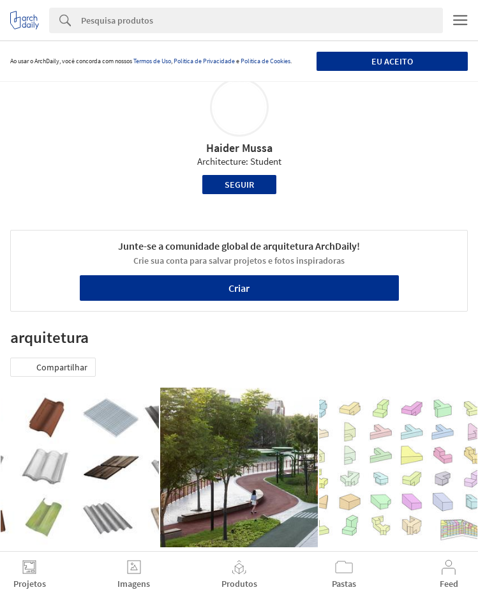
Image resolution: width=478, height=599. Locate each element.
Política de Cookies (265, 61)
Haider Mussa (239, 147)
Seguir (239, 184)
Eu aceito (392, 61)
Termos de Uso (152, 61)
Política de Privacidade (204, 61)
